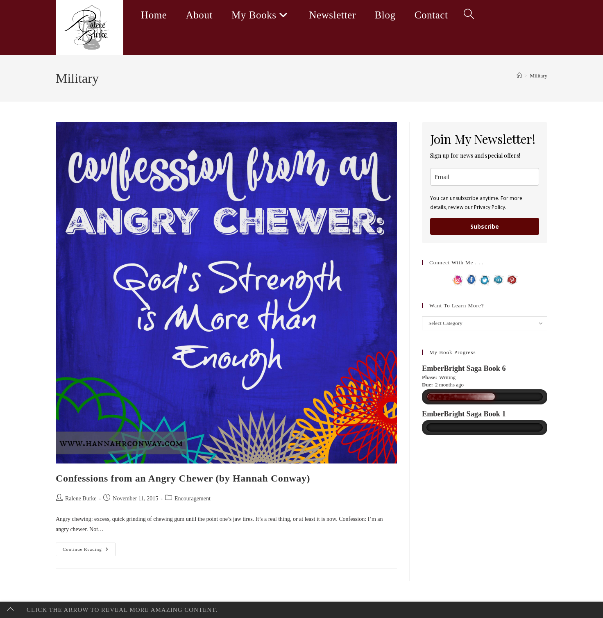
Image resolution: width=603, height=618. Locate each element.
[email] (484, 177)
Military (538, 76)
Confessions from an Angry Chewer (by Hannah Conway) (183, 478)
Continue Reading (89, 551)
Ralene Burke (81, 498)
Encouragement (193, 498)
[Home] (519, 76)
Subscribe (484, 226)
